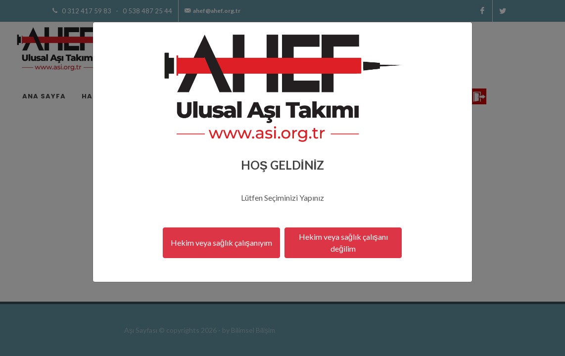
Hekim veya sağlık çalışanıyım (221, 242)
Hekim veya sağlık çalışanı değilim (343, 242)
